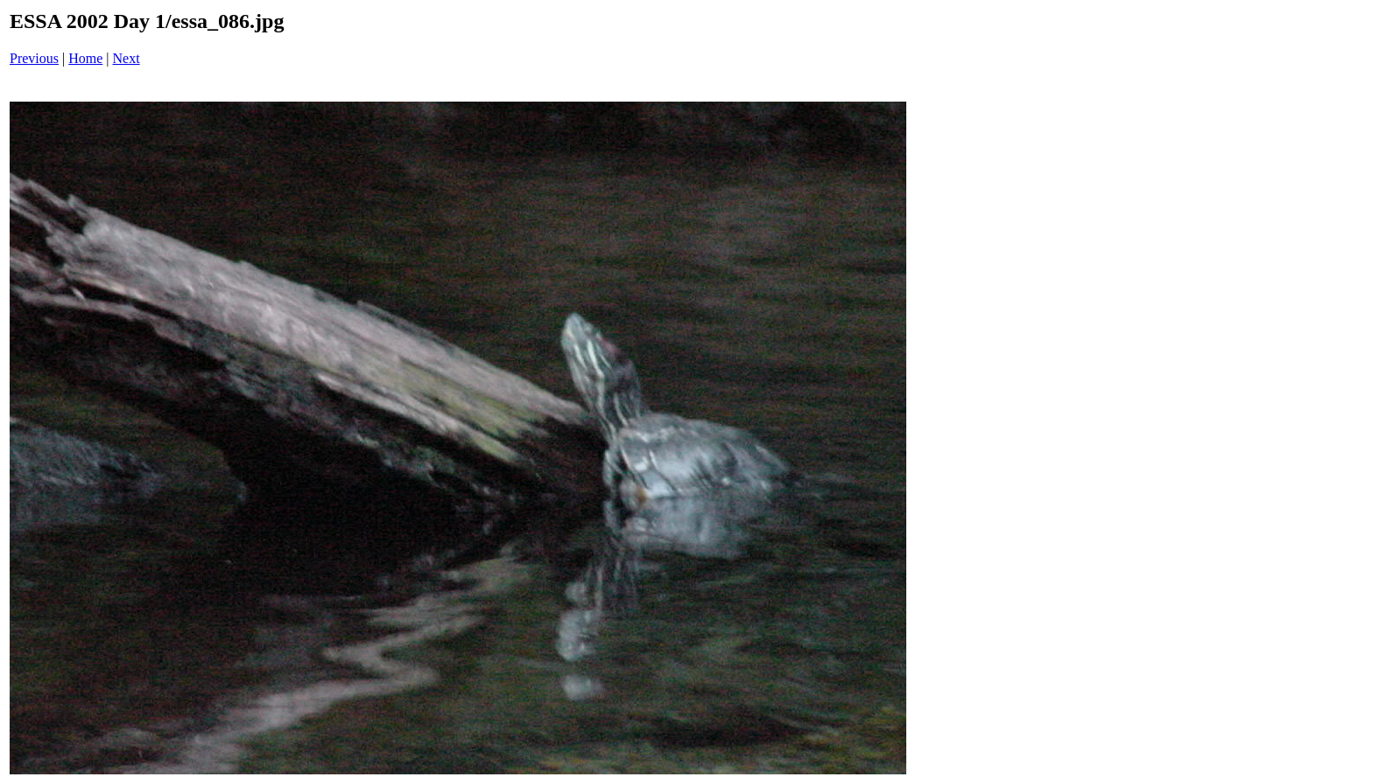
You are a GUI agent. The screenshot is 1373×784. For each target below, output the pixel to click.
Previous (34, 58)
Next (126, 58)
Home (85, 58)
